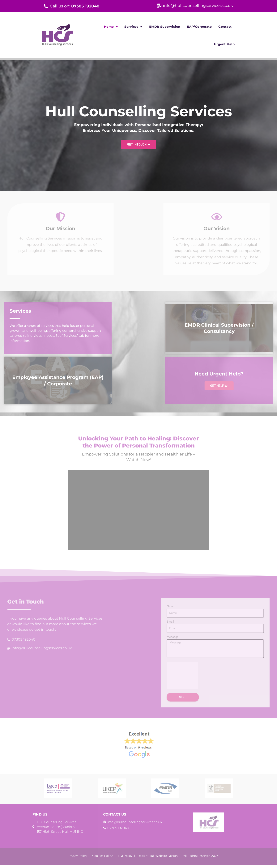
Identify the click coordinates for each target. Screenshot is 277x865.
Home (111, 26)
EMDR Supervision (164, 26)
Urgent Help (224, 44)
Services (133, 26)
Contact (225, 26)
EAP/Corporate (199, 26)
